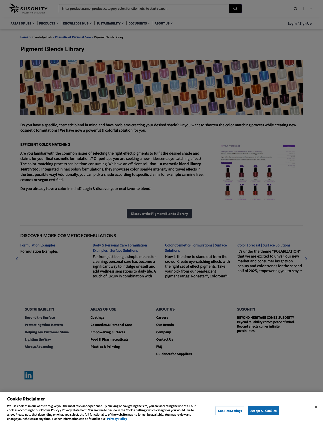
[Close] (316, 410)
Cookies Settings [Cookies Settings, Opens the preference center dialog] (230, 414)
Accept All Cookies (263, 414)
